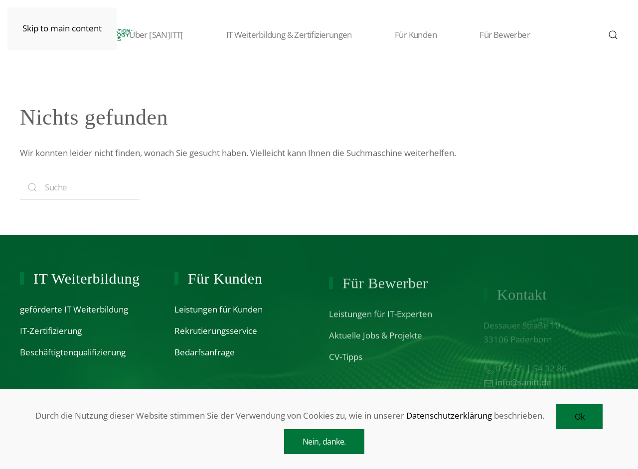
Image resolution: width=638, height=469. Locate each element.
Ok (579, 416)
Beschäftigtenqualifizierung (73, 352)
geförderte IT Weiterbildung (74, 309)
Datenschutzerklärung (449, 415)
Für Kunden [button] (405, 34)
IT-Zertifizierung (51, 330)
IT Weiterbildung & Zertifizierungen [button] (278, 34)
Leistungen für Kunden (218, 310)
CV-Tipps (345, 362)
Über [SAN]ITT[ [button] (145, 34)
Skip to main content (62, 28)
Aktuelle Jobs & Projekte (375, 341)
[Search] (80, 187)
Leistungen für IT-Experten (380, 319)
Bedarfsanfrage (204, 353)
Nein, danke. (324, 441)
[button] (613, 35)
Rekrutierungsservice (215, 332)
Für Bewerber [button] (494, 34)
